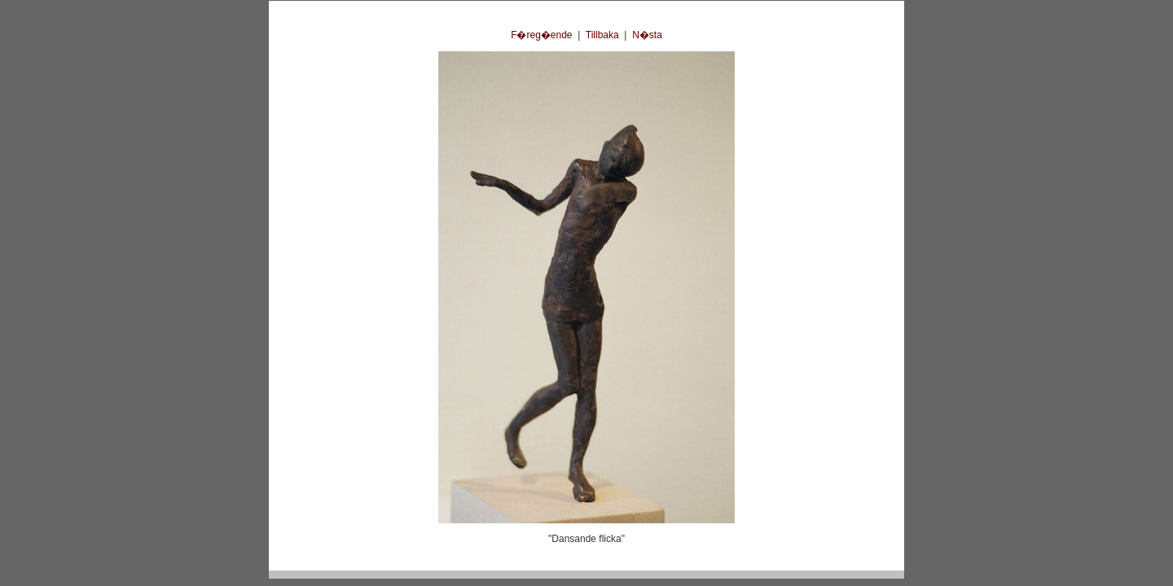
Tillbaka (602, 35)
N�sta (647, 35)
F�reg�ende (541, 35)
